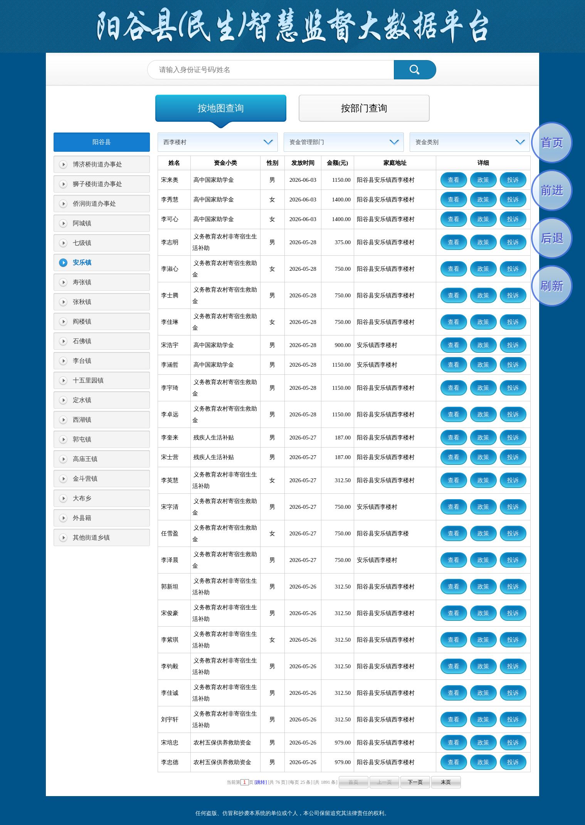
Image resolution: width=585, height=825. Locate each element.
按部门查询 (364, 108)
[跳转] (261, 782)
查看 (453, 180)
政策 (483, 180)
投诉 (513, 180)
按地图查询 (221, 108)
